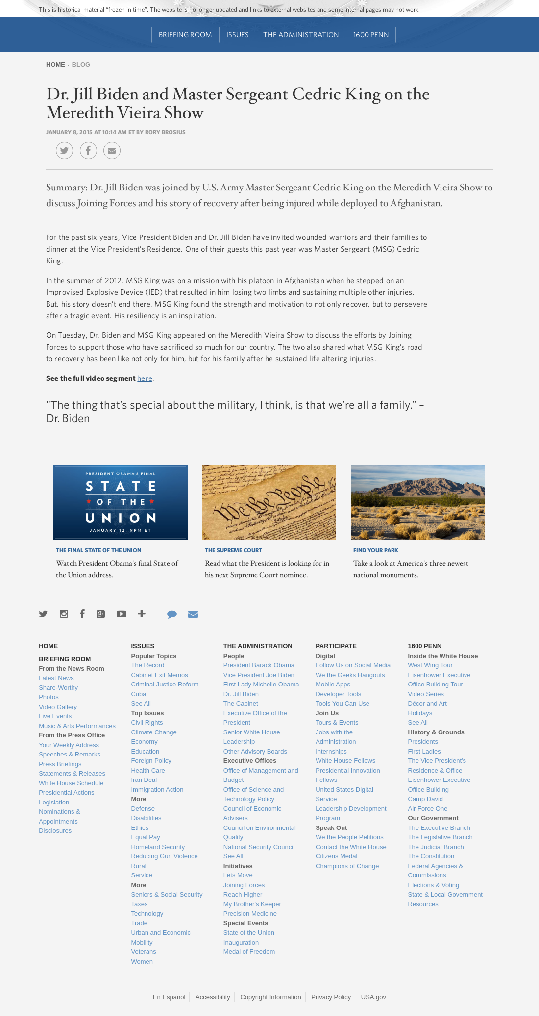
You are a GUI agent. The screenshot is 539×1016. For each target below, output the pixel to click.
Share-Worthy (58, 687)
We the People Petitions (350, 837)
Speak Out (331, 827)
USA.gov (373, 997)
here (144, 378)
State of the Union (248, 932)
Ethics (139, 827)
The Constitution (431, 856)
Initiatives (238, 866)
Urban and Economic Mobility (160, 937)
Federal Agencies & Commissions (436, 870)
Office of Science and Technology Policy (253, 794)
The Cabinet (240, 703)
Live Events (55, 716)
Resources (423, 904)
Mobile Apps (333, 684)
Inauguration (241, 942)
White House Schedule (71, 783)
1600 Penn (371, 34)
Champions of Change (347, 866)
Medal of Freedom (249, 951)
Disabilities (146, 818)
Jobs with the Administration (336, 737)
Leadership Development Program (351, 813)
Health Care (148, 770)
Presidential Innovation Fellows (348, 775)
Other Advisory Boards (255, 751)
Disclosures (55, 830)
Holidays (420, 713)
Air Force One (428, 808)
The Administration (301, 34)
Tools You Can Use (342, 703)
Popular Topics (153, 656)
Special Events (246, 923)
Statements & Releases (72, 773)
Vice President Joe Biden (258, 675)
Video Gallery (58, 706)
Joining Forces (244, 885)
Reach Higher (243, 894)
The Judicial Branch (436, 847)
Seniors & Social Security (166, 894)
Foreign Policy (151, 760)
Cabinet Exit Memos (159, 675)
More (138, 799)
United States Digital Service (344, 794)
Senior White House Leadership (251, 737)
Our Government (433, 818)
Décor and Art (427, 703)
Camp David (425, 799)
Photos (48, 697)
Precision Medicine (250, 913)
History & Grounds (436, 732)
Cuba (138, 694)
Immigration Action (157, 789)
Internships (331, 751)
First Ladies (424, 751)
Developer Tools (338, 694)
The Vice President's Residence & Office (437, 765)
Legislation (54, 802)
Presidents (423, 741)
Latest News (56, 678)
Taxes (139, 904)
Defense (142, 808)
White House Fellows (345, 760)
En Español (169, 997)
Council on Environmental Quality (259, 832)
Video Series (426, 694)
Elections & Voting (434, 885)
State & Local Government (445, 894)
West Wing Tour (430, 665)
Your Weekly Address (69, 745)
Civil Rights (147, 722)
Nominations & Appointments (59, 816)
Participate (336, 646)
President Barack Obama (258, 665)
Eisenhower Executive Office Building (439, 784)
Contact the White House (351, 847)
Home (55, 64)
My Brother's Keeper (252, 904)
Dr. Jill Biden (241, 694)
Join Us (327, 713)
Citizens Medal (336, 856)
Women (142, 961)
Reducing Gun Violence (164, 856)
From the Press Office (72, 735)
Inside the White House (443, 656)
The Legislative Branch (440, 837)
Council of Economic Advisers (252, 813)
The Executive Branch (439, 827)
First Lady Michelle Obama (261, 684)
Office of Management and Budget (260, 775)
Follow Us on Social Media (353, 665)
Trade (139, 923)
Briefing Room (185, 34)
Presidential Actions (66, 792)
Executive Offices (249, 760)
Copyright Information (270, 997)
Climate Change (153, 732)
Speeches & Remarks (69, 754)
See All (140, 703)
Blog (81, 64)
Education (145, 751)
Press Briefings (60, 764)
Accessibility (213, 997)
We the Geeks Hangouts (350, 675)
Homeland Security (158, 847)
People (234, 656)
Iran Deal (144, 779)
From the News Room (71, 668)
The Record (147, 665)
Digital (325, 656)
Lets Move (238, 875)
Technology (147, 913)
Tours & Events (337, 722)
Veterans (143, 951)
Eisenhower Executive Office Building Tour (439, 679)
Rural (138, 866)
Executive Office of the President (255, 718)
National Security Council (258, 847)
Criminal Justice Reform (164, 684)
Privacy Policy (331, 997)
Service (141, 875)
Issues (237, 34)
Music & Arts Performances (77, 726)
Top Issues (147, 713)
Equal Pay (145, 837)
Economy (144, 741)
